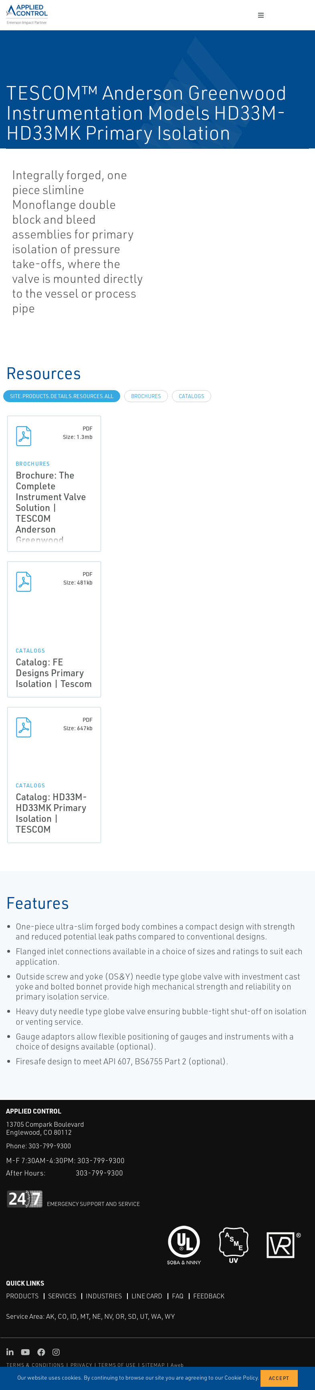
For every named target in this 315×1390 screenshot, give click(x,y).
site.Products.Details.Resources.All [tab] (61, 396)
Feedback (208, 1296)
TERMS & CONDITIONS (35, 1365)
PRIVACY (81, 1365)
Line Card (146, 1296)
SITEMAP (153, 1365)
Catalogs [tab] (191, 396)
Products (22, 1296)
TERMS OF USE (117, 1365)
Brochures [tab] (146, 396)
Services (62, 1296)
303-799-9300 (49, 1146)
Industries (104, 1296)
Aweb (177, 1365)
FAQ (178, 1296)
